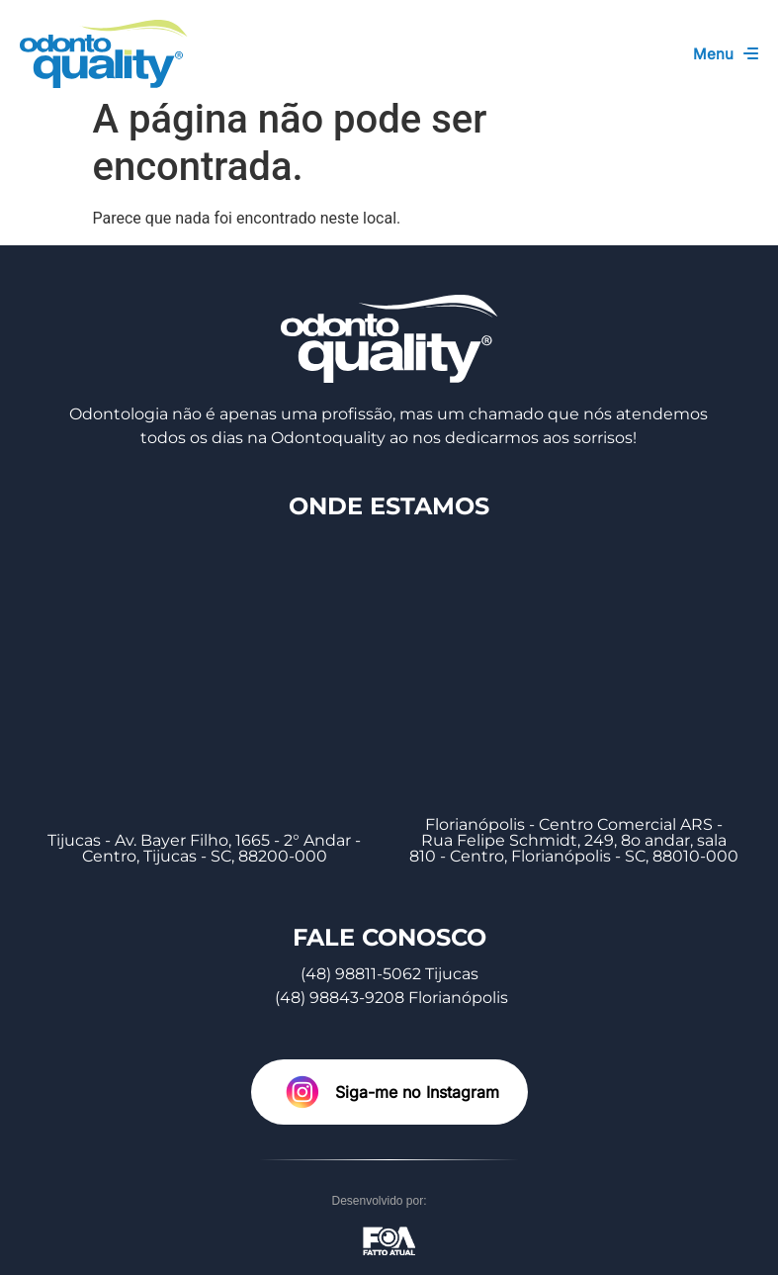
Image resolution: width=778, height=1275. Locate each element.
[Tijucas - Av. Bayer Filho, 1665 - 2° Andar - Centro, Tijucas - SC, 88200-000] (205, 673)
